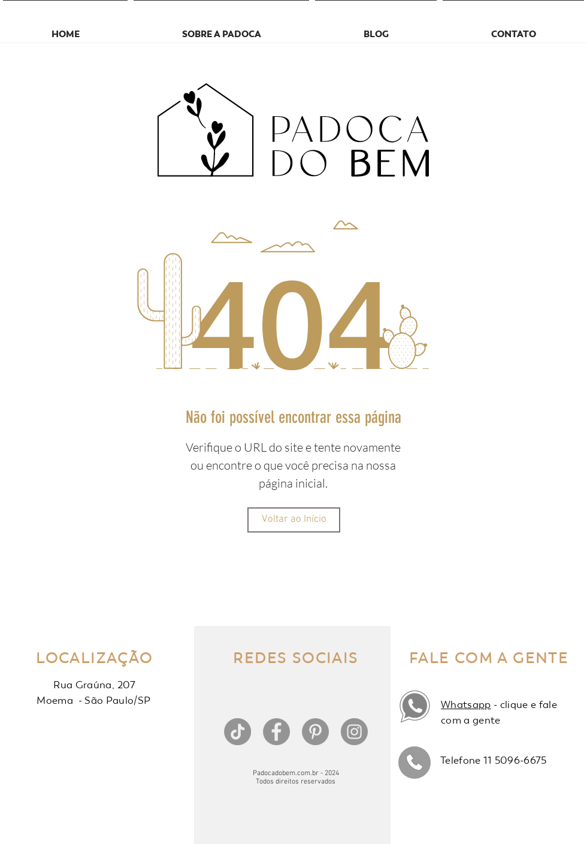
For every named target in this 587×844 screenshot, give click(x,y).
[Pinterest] (315, 731)
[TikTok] (237, 731)
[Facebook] (276, 731)
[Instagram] (354, 731)
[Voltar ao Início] (293, 520)
